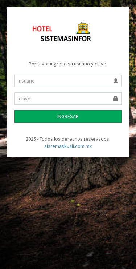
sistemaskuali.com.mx (68, 146)
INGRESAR (68, 116)
